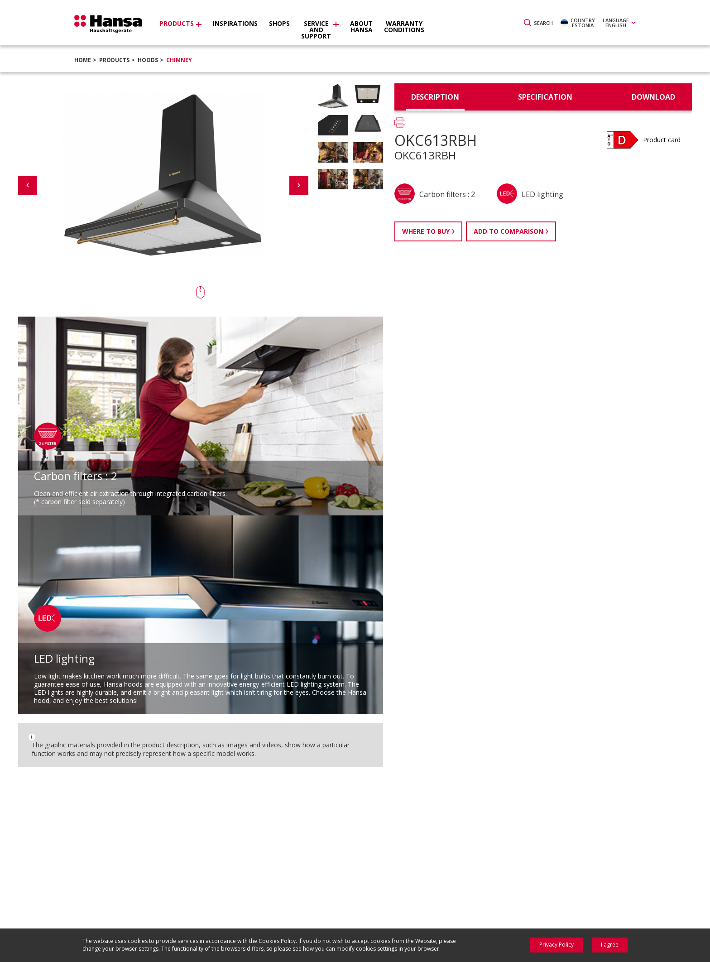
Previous (27, 185)
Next (298, 185)
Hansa (108, 24)
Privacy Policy (556, 944)
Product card (662, 139)
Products (114, 60)
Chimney (179, 60)
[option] (350, 99)
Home (82, 60)
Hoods (148, 60)
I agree (610, 944)
